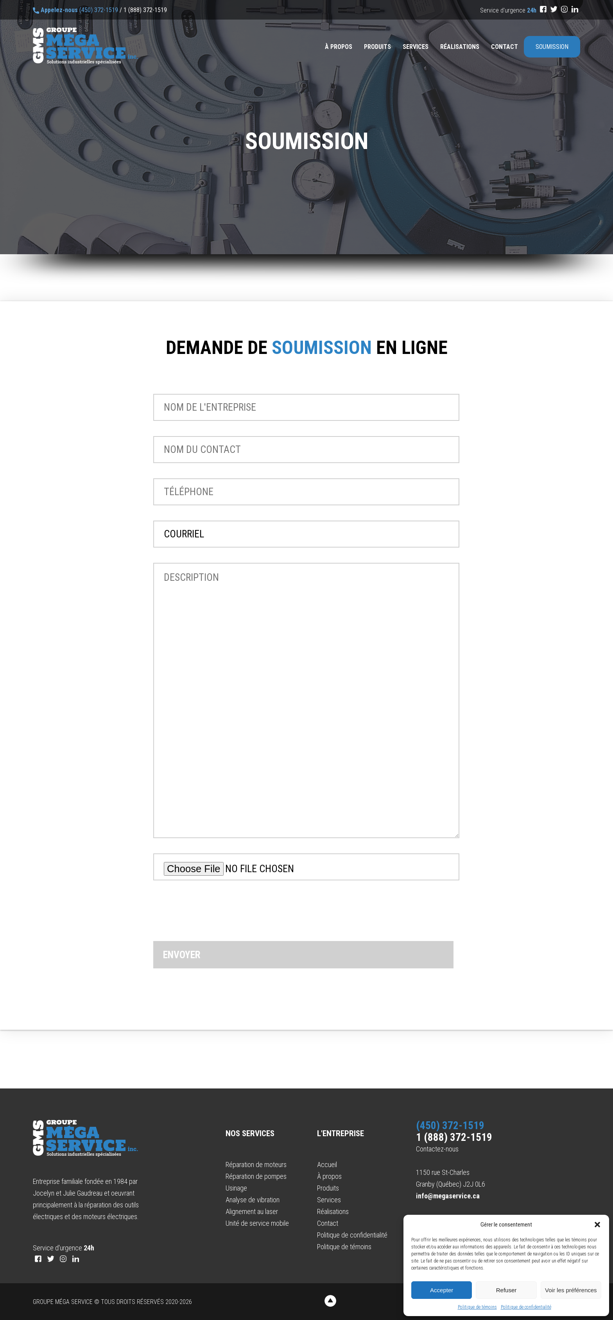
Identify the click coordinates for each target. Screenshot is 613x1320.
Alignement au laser (252, 1211)
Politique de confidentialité (526, 1307)
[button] (597, 1224)
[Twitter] (553, 9)
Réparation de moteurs (256, 1164)
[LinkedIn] (575, 9)
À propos (338, 46)
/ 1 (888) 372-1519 (143, 10)
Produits (377, 46)
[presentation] (212, 918)
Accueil (327, 1164)
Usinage (236, 1188)
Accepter (441, 1290)
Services (415, 46)
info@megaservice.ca (448, 1196)
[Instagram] (564, 9)
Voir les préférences (571, 1290)
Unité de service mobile (257, 1223)
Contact (504, 46)
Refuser (506, 1290)
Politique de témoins (477, 1307)
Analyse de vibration (253, 1200)
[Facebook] (543, 9)
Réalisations (459, 46)
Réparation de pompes (256, 1176)
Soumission (552, 46)
